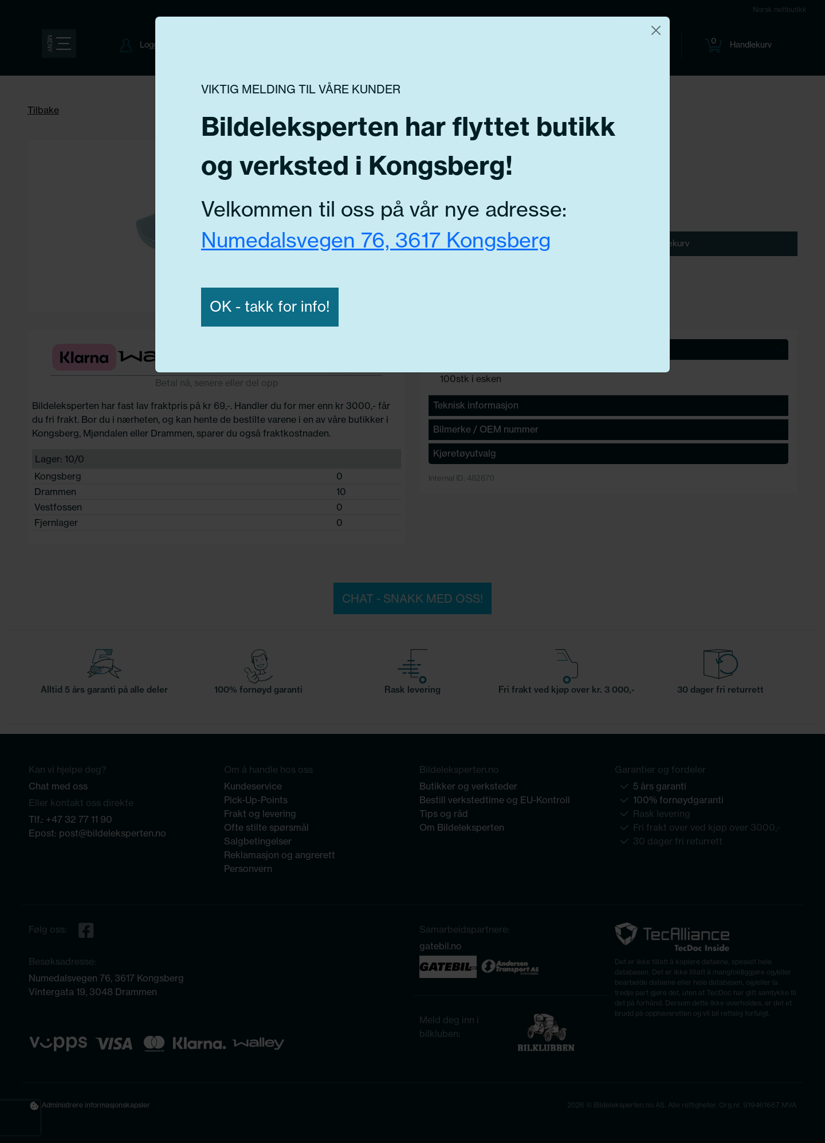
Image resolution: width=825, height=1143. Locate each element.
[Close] (656, 30)
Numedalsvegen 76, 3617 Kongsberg (376, 240)
